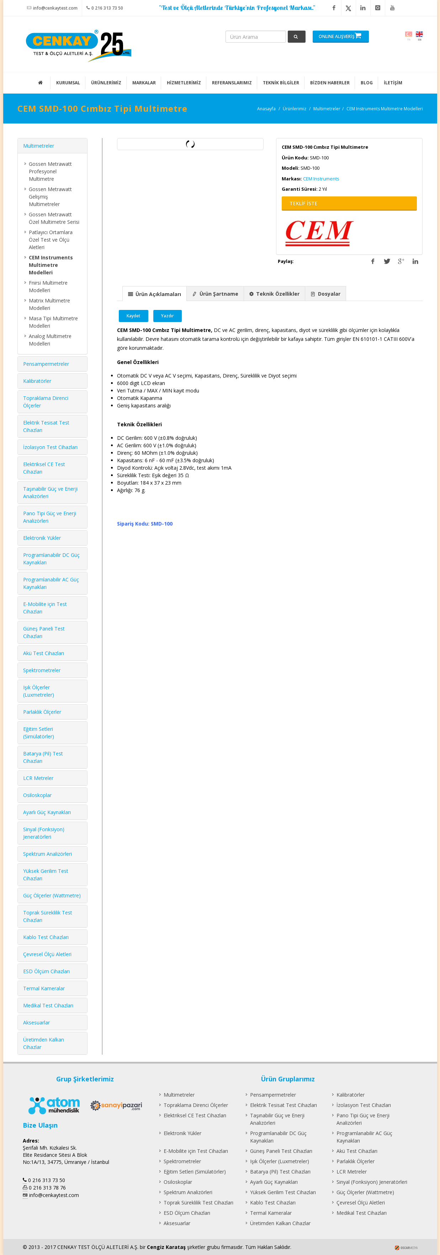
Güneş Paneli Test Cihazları (281, 1151)
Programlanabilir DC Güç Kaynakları (278, 1137)
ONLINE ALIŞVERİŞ (340, 35)
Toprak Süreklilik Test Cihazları (198, 1202)
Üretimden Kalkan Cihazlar (280, 1223)
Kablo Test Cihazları (46, 937)
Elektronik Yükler (42, 537)
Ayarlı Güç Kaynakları (47, 812)
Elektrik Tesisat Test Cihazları (283, 1105)
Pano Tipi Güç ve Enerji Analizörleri (362, 1119)
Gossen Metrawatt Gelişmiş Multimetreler (50, 196)
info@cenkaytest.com (52, 8)
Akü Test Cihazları (43, 653)
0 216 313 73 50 (104, 8)
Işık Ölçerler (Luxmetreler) (279, 1161)
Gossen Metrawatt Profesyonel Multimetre (50, 171)
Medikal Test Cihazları (48, 1005)
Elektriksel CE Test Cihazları (195, 1115)
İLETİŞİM (393, 83)
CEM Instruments (321, 178)
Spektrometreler (41, 670)
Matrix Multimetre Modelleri (49, 304)
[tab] (154, 293)
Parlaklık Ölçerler (42, 711)
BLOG (367, 83)
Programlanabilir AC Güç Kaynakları (364, 1137)
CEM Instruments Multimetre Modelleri (384, 109)
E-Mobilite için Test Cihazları (196, 1151)
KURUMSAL (68, 83)
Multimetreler (326, 109)
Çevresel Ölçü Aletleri (47, 954)
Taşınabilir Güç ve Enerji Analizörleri (277, 1119)
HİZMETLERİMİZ (184, 83)
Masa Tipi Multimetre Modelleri (53, 322)
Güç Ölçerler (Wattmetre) (52, 895)
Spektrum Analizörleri (47, 853)
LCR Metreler (38, 778)
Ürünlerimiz (294, 109)
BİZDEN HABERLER (330, 83)
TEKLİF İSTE (304, 203)
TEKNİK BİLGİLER (281, 83)
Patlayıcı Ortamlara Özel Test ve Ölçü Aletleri (51, 240)
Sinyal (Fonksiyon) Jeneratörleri (371, 1181)
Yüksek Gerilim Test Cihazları (283, 1192)
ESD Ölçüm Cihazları (46, 971)
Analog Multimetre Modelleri (50, 340)
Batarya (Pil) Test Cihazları (280, 1171)
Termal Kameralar (44, 988)
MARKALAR (144, 83)
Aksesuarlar (36, 1022)
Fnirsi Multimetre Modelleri (48, 286)
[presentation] (154, 294)
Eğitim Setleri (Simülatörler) (195, 1171)
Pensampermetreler (46, 363)
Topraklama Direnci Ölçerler (196, 1105)
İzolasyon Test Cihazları (50, 447)
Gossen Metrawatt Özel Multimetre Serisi (54, 218)
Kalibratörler (37, 381)
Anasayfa (266, 109)
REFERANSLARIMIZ (232, 83)
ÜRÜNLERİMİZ (106, 83)
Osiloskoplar (37, 795)
